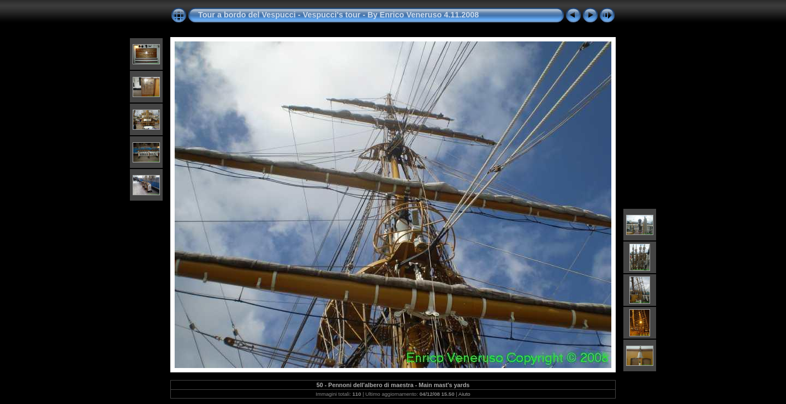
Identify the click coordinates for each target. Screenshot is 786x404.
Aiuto (464, 394)
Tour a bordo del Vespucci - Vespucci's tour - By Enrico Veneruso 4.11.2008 (338, 14)
